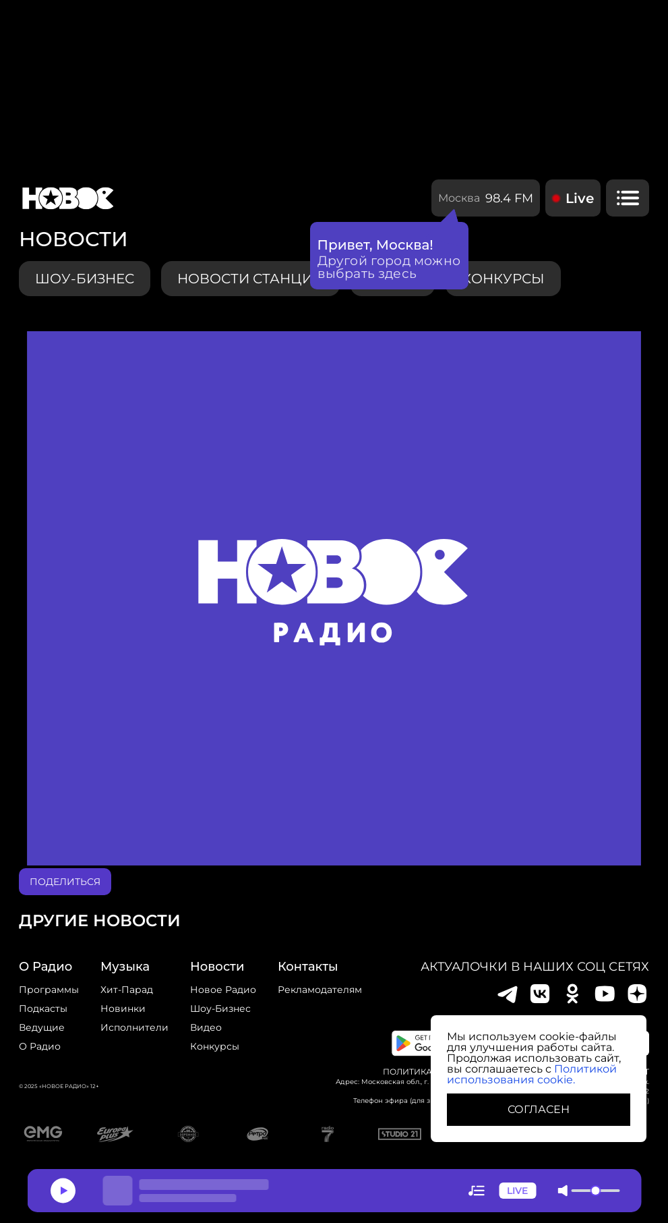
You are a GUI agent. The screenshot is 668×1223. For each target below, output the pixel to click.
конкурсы (503, 279)
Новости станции (250, 279)
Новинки (123, 1008)
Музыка (125, 966)
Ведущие (42, 1027)
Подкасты (43, 1008)
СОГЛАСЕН (539, 1109)
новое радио (223, 990)
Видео (206, 1027)
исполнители (134, 1027)
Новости (217, 966)
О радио (40, 1046)
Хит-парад (126, 990)
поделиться (65, 882)
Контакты (308, 966)
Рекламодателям (320, 990)
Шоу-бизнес (84, 279)
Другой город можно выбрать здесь (389, 267)
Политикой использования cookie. (532, 1074)
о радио (45, 966)
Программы (49, 990)
